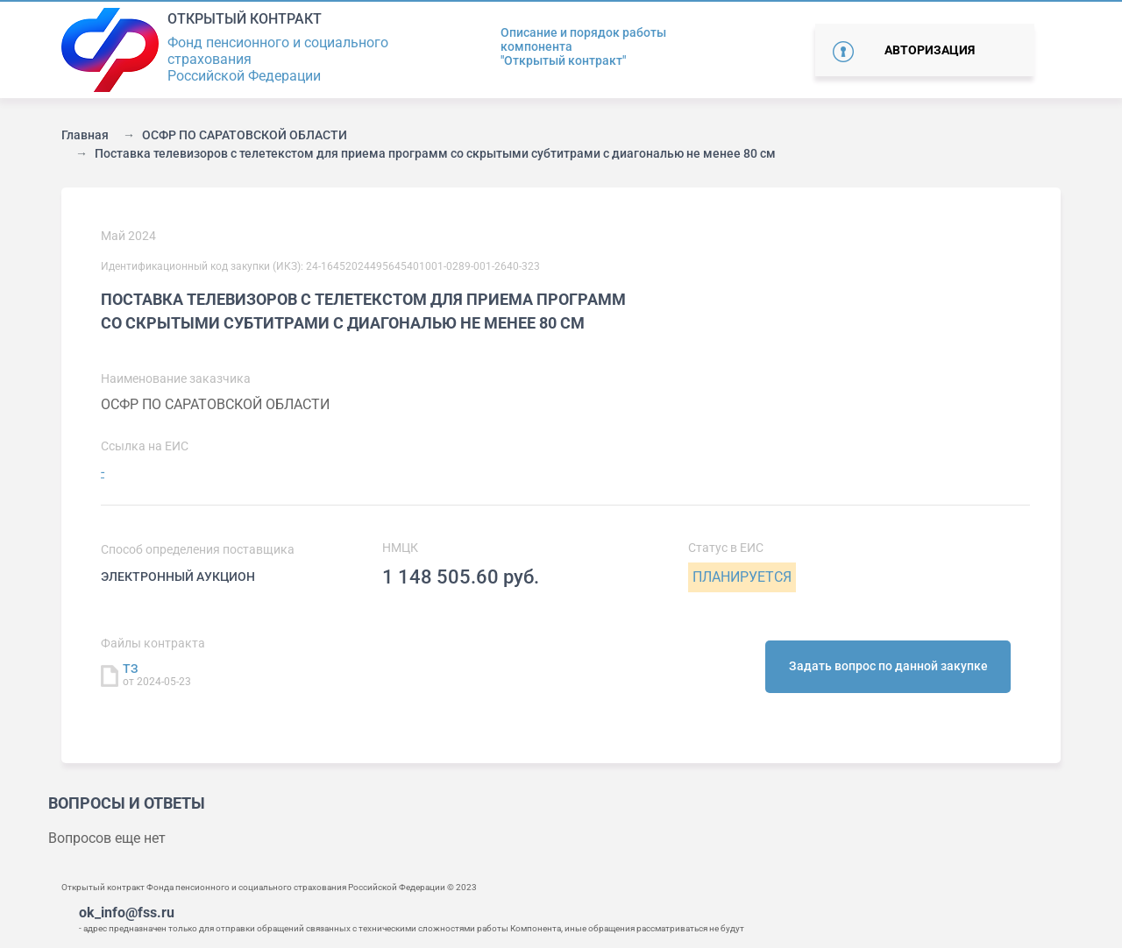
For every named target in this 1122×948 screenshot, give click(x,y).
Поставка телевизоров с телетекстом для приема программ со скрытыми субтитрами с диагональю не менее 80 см (435, 153)
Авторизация (929, 50)
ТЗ (130, 668)
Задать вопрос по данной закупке (888, 666)
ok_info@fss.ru (126, 912)
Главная (85, 135)
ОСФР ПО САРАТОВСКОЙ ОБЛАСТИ (244, 135)
